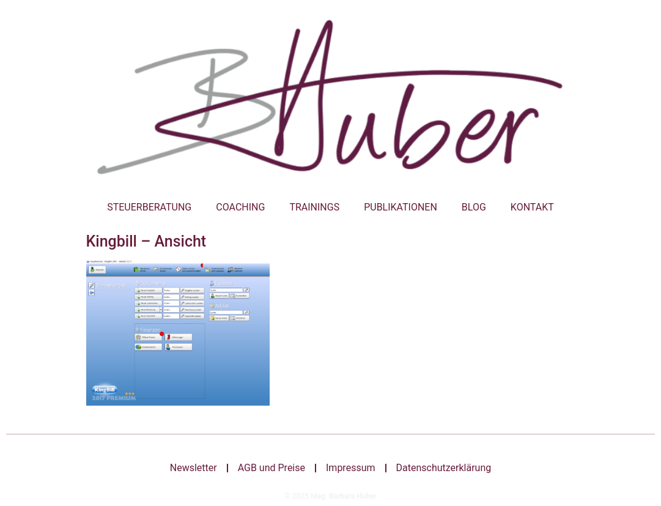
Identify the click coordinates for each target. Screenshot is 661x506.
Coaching (240, 207)
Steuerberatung (149, 207)
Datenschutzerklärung (444, 468)
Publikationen (400, 207)
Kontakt (532, 207)
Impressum (350, 468)
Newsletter (193, 468)
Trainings (314, 207)
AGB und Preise (271, 468)
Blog (474, 207)
